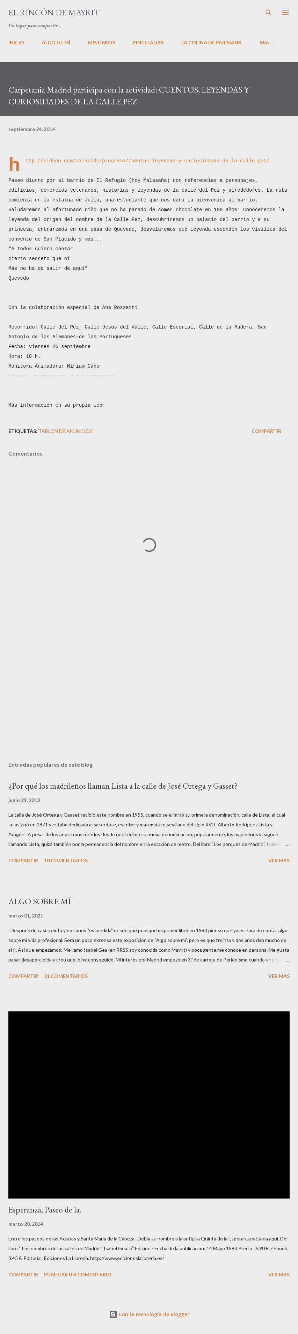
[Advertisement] (149, 690)
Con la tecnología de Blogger (149, 1314)
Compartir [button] (266, 431)
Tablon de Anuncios (65, 431)
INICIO (16, 42)
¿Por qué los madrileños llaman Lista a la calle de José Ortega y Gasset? (123, 785)
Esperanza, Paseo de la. (44, 1209)
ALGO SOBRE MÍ (39, 901)
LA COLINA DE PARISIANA (211, 42)
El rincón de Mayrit (54, 12)
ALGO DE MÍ (56, 42)
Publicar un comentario (77, 1274)
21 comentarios (66, 976)
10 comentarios (66, 860)
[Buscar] (268, 12)
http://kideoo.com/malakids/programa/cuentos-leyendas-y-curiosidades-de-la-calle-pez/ (147, 160)
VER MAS (279, 860)
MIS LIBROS (101, 42)
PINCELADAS (148, 42)
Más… (266, 42)
